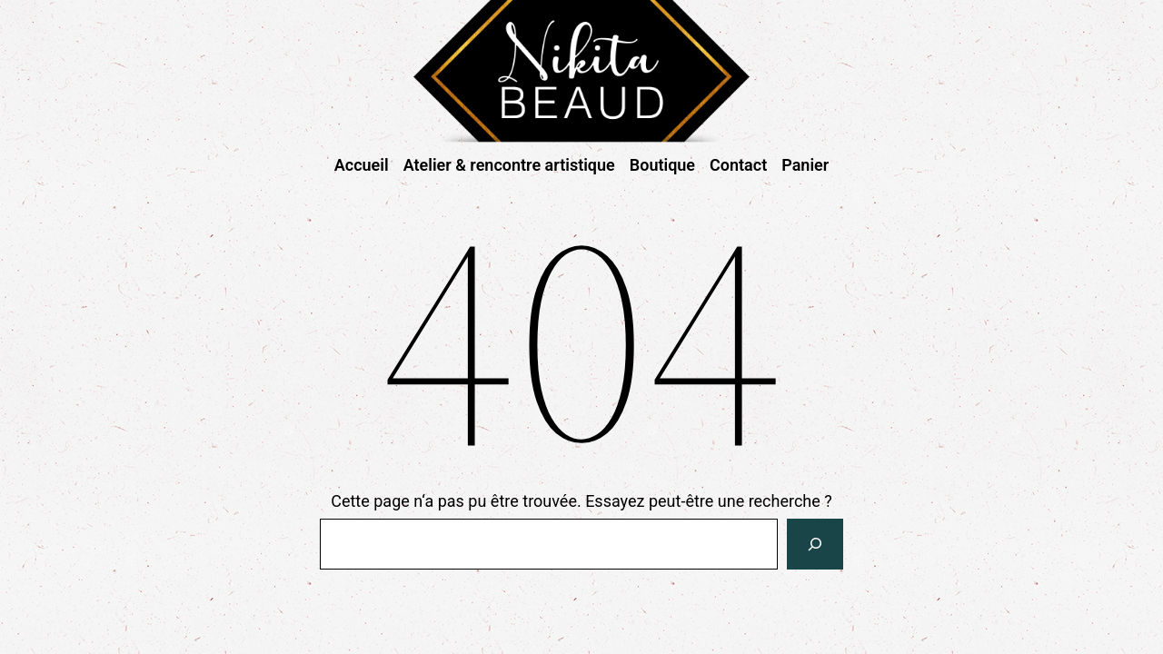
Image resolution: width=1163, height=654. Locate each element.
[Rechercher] (815, 544)
